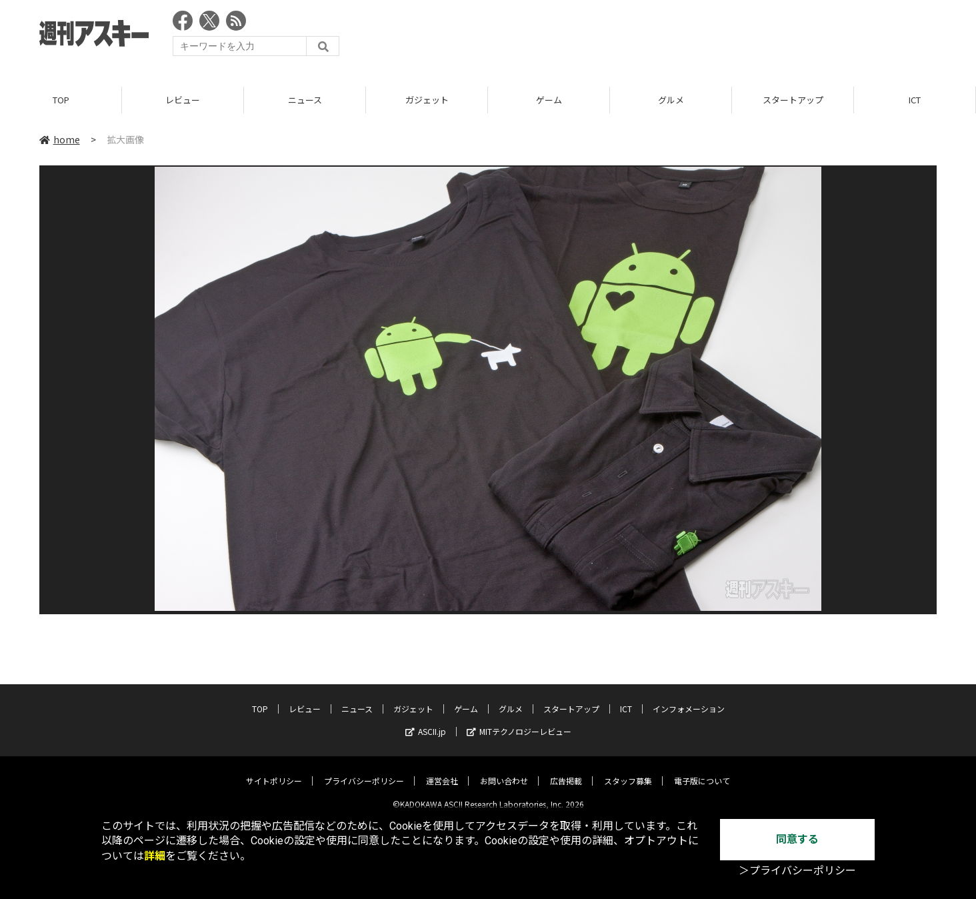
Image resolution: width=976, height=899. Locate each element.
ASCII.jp (425, 721)
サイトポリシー (274, 770)
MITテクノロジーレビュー (519, 721)
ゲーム (549, 99)
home (59, 139)
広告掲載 (566, 770)
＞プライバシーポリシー (797, 870)
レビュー (182, 99)
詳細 (154, 856)
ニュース (305, 99)
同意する (797, 839)
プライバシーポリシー (364, 770)
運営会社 (442, 770)
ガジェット (427, 99)
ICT (915, 99)
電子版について (702, 770)
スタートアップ (793, 99)
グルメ (671, 99)
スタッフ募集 (628, 770)
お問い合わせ (504, 770)
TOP (61, 99)
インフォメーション (689, 698)
